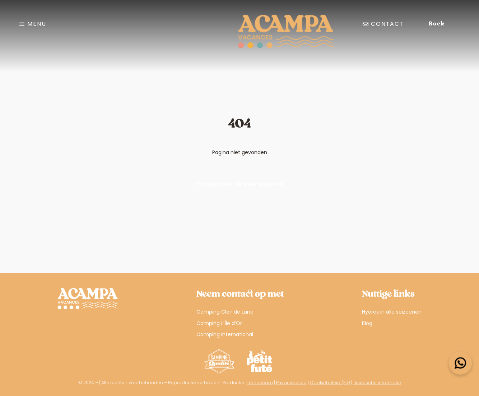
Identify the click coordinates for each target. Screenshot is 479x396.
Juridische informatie (377, 383)
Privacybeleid (291, 383)
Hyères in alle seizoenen (392, 311)
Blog (367, 323)
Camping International (224, 334)
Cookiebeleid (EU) (330, 383)
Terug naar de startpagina (239, 184)
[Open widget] (460, 363)
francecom (260, 383)
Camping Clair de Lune (225, 311)
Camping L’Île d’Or (219, 323)
